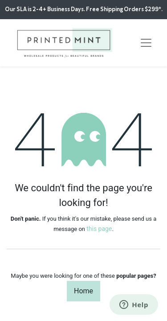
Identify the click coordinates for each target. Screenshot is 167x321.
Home (83, 291)
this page (99, 228)
